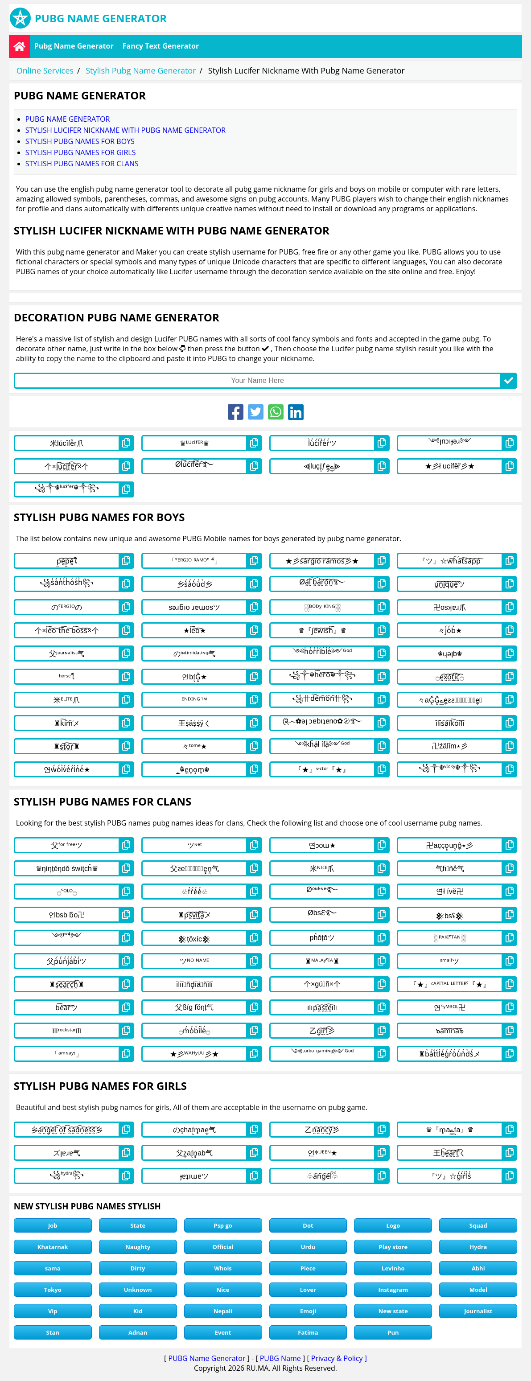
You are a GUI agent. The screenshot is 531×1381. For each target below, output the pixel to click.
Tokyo (53, 1290)
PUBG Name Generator (206, 1358)
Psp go (223, 1225)
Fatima (308, 1332)
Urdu (308, 1247)
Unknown (138, 1290)
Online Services (45, 70)
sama (53, 1268)
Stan (52, 1332)
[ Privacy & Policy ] (337, 1358)
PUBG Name (280, 1358)
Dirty (138, 1268)
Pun (393, 1332)
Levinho (393, 1268)
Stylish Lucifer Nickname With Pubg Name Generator (125, 130)
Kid (138, 1311)
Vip (53, 1311)
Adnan (137, 1332)
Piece (308, 1268)
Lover (308, 1290)
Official (223, 1247)
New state (393, 1311)
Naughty (137, 1247)
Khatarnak (52, 1247)
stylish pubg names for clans (82, 164)
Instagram (393, 1290)
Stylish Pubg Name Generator (141, 70)
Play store (393, 1247)
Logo (393, 1225)
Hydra (478, 1247)
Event (223, 1332)
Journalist (478, 1311)
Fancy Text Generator (161, 46)
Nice (223, 1290)
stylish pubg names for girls (80, 152)
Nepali (223, 1311)
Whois (223, 1268)
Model (478, 1290)
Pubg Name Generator (74, 46)
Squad (478, 1225)
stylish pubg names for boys (80, 141)
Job (53, 1225)
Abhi (478, 1268)
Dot (308, 1225)
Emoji (308, 1311)
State (137, 1225)
